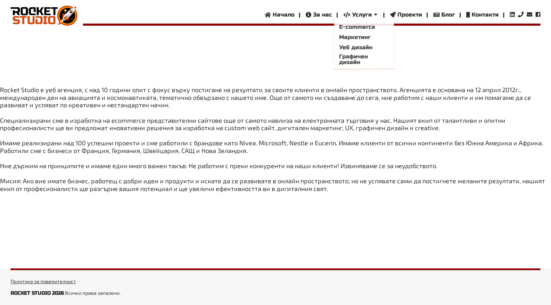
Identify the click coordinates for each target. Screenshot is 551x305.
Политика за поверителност (43, 281)
